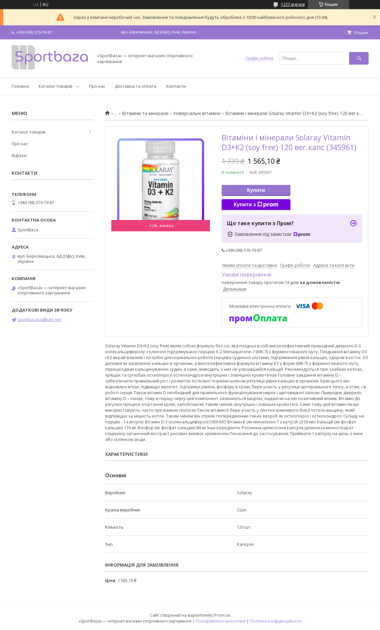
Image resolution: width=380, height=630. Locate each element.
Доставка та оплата (135, 86)
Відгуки (19, 155)
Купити (256, 190)
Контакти (176, 86)
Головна (20, 86)
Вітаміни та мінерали (145, 113)
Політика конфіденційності (275, 621)
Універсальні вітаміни (196, 113)
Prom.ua (222, 615)
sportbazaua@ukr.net (39, 319)
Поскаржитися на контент (221, 621)
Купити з (256, 205)
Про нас (97, 86)
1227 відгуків (293, 4)
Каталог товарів (55, 86)
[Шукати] (359, 58)
